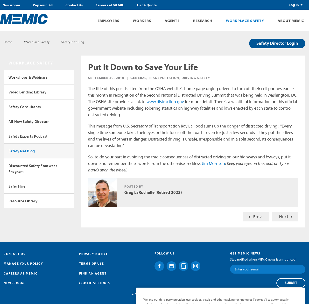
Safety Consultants (24, 106)
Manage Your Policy (23, 263)
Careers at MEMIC (110, 5)
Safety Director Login (277, 43)
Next (283, 216)
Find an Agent (93, 273)
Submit (291, 283)
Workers (142, 20)
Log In (294, 5)
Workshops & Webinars (28, 77)
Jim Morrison (213, 163)
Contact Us (74, 5)
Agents (172, 20)
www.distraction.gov (165, 101)
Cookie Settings (94, 283)
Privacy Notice (93, 254)
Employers (108, 20)
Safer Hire (16, 186)
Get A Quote (147, 5)
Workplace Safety (245, 20)
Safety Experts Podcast (28, 136)
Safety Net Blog (72, 42)
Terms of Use (91, 263)
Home (8, 42)
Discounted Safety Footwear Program (32, 168)
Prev (257, 216)
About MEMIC (291, 20)
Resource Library (22, 200)
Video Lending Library (27, 92)
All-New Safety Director (28, 121)
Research (202, 20)
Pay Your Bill (43, 5)
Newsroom (11, 5)
